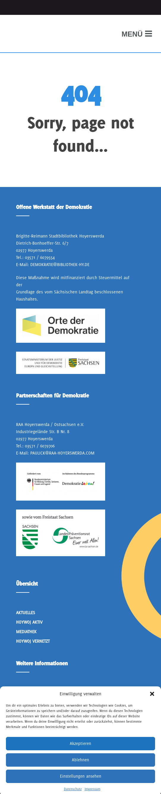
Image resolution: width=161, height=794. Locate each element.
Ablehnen (80, 770)
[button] (152, 704)
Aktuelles (25, 612)
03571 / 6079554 (40, 257)
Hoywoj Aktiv (29, 622)
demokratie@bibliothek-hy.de (59, 264)
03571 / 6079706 (40, 445)
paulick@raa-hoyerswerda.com (62, 452)
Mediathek (26, 631)
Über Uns (25, 692)
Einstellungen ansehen (80, 786)
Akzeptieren (80, 753)
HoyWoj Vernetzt (33, 641)
